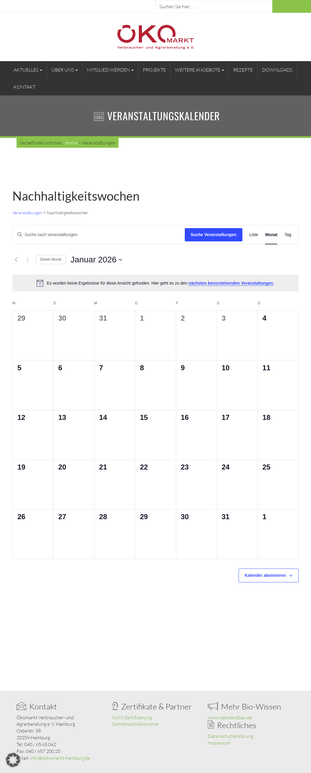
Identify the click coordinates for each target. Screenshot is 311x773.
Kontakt (24, 87)
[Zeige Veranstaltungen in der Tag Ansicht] (287, 234)
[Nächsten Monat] (27, 259)
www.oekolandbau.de (230, 717)
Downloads (277, 70)
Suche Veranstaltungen (214, 234)
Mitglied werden (110, 70)
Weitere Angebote (199, 70)
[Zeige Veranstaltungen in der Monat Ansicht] (271, 234)
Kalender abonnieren (265, 575)
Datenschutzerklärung (230, 736)
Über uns (64, 70)
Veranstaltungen (27, 212)
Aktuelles (28, 70)
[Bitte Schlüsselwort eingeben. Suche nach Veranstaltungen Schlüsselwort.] (99, 234)
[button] (13, 760)
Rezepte (243, 70)
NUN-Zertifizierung (132, 717)
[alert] (155, 283)
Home (71, 143)
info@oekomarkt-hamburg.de (60, 758)
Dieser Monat (50, 259)
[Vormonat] (16, 259)
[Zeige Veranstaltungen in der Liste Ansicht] (254, 234)
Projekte (154, 70)
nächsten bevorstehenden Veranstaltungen (231, 283)
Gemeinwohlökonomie (135, 724)
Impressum (219, 743)
